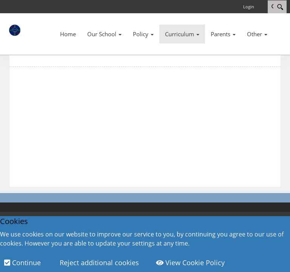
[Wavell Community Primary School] (31, 29)
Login (248, 6)
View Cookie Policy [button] (190, 262)
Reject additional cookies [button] (98, 262)
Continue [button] (22, 262)
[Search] (280, 6)
